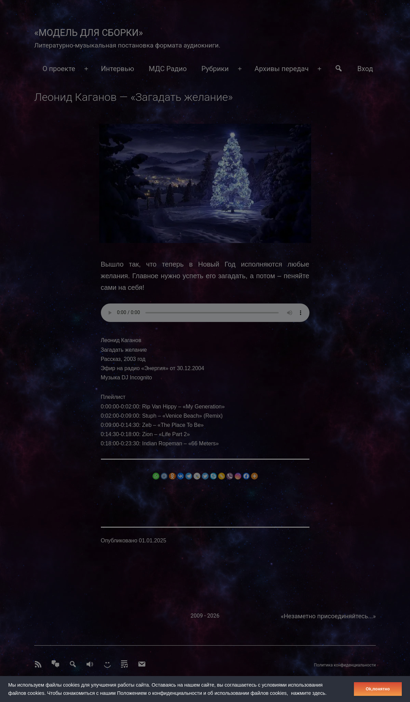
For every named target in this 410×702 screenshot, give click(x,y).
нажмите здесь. (309, 693)
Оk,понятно (378, 689)
